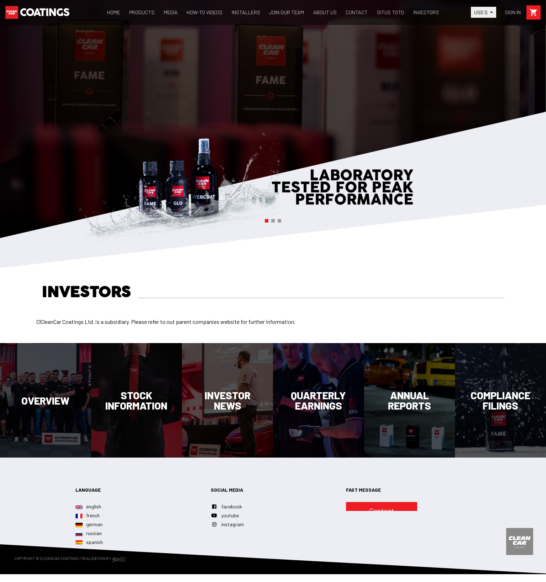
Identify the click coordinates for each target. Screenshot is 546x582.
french (87, 515)
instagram (227, 524)
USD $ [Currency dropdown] (481, 12)
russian (88, 533)
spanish (89, 542)
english (88, 506)
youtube (225, 515)
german (89, 524)
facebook (226, 506)
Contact (381, 510)
